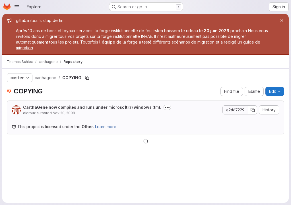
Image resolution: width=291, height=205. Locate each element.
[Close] (281, 20)
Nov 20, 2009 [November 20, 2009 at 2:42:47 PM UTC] (64, 113)
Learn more (105, 126)
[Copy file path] (87, 77)
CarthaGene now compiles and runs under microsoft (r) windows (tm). (92, 107)
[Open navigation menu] (16, 6)
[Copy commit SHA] (252, 109)
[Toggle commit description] (167, 107)
